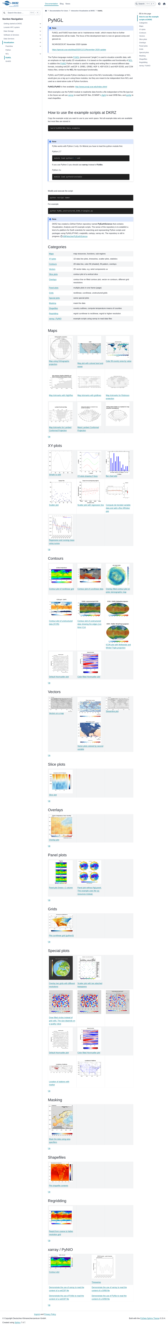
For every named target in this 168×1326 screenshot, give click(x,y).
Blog (62, 4)
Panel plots (53, 288)
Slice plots (53, 274)
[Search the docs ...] (23, 13)
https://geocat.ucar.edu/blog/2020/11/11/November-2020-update (79, 50)
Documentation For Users (59, 11)
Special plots (54, 298)
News (67, 4)
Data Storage (9, 31)
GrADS (8, 61)
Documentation (51, 4)
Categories (143, 23)
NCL (7, 54)
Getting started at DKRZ (13, 24)
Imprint (37, 1314)
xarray (70, 95)
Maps (51, 254)
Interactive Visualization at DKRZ (83, 11)
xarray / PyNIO (55, 319)
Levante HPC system (12, 27)
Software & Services (11, 35)
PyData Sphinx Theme (149, 1318)
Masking (52, 303)
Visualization (9, 42)
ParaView (9, 46)
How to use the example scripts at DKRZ (149, 18)
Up (49, 437)
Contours (53, 264)
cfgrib (103, 95)
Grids (51, 293)
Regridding (53, 314)
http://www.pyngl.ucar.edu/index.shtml (91, 87)
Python (8, 50)
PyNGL (8, 58)
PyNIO (63, 64)
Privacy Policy (50, 1314)
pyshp (128, 95)
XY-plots (52, 259)
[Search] (145, 3)
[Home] (46, 10)
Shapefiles (53, 308)
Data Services (9, 39)
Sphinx (18, 1322)
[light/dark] (159, 4)
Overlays (52, 279)
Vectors (52, 269)
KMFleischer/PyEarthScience (75, 236)
